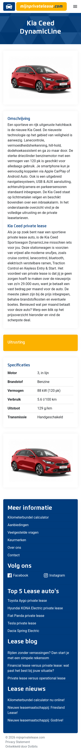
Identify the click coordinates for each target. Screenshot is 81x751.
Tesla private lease (22, 623)
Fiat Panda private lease (26, 616)
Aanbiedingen (18, 525)
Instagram (54, 575)
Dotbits (33, 746)
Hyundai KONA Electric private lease (35, 608)
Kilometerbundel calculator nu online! (36, 700)
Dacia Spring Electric (23, 631)
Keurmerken (17, 540)
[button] (70, 55)
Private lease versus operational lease (36, 678)
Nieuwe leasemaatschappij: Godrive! (35, 720)
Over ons (14, 548)
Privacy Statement (17, 742)
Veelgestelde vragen (23, 532)
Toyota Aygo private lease (27, 601)
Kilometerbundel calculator (28, 517)
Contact (14, 555)
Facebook (18, 575)
